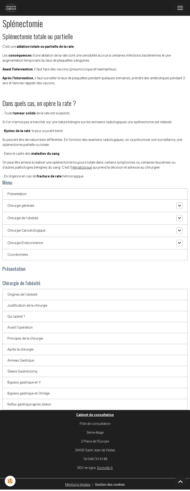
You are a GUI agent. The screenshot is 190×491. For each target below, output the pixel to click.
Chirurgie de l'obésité (22, 218)
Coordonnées (17, 254)
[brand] (12, 8)
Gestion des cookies (110, 484)
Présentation (16, 194)
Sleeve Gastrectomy (22, 371)
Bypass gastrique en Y (24, 382)
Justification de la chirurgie (27, 305)
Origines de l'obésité (22, 294)
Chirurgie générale (20, 206)
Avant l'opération (20, 327)
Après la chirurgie (20, 349)
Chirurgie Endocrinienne (25, 243)
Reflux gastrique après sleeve (29, 404)
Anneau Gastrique (20, 360)
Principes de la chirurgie (25, 338)
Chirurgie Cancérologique (26, 230)
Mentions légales (77, 484)
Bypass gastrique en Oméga (28, 393)
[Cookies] (10, 481)
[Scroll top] (180, 481)
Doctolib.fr (105, 468)
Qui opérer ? (16, 316)
